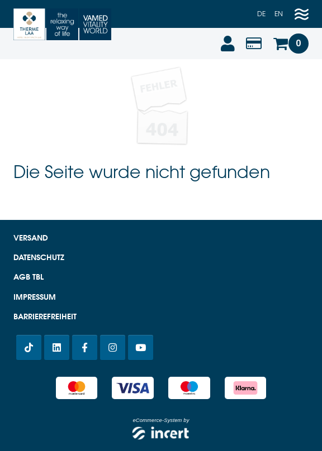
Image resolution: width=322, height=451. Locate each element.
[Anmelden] (227, 43)
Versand (30, 238)
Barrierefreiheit (45, 316)
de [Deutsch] (261, 13)
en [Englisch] (278, 13)
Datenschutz (38, 257)
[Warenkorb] (291, 43)
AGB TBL (28, 277)
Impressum (34, 297)
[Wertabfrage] (254, 43)
